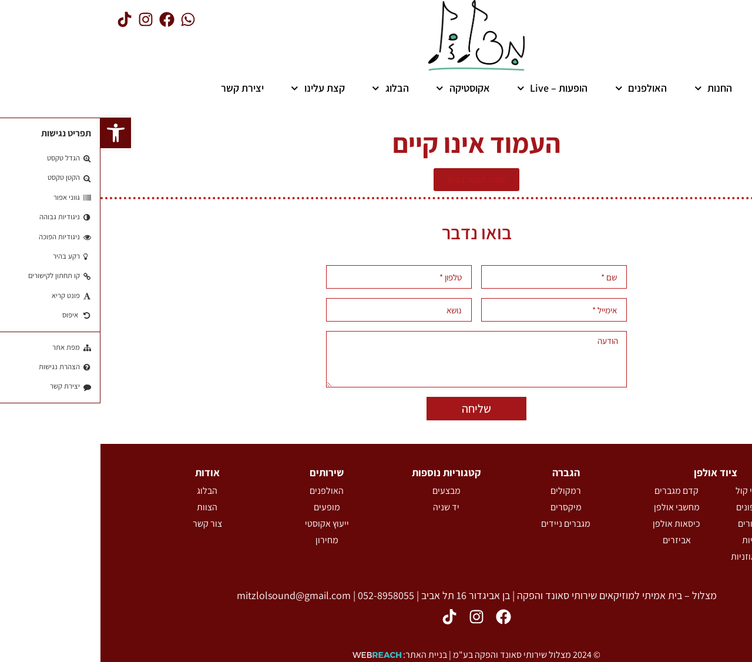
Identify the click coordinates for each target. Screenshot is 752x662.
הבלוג (289, 88)
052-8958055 (285, 595)
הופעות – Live (452, 88)
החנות (613, 88)
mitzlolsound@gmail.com (193, 595)
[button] (15, 133)
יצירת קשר (141, 88)
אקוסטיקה (362, 88)
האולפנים (541, 88)
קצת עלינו (217, 88)
